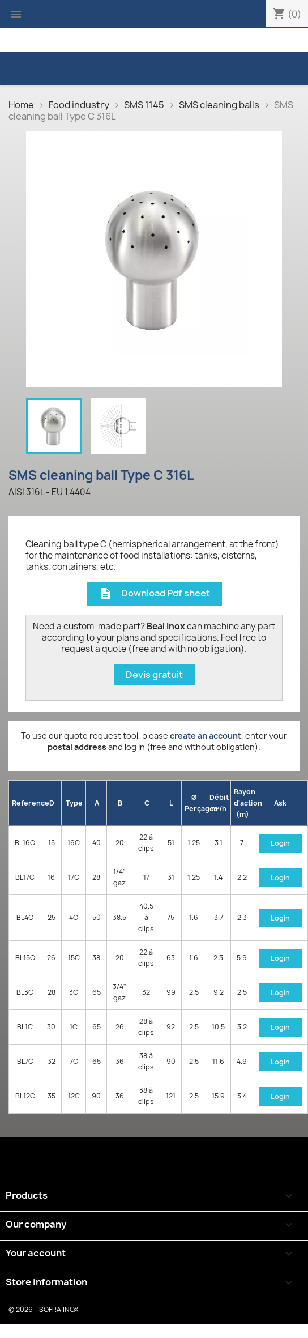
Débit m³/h (219, 802)
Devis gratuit (154, 674)
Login (280, 843)
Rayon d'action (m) (243, 803)
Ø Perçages (195, 802)
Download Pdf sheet (154, 594)
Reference (26, 803)
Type (74, 803)
